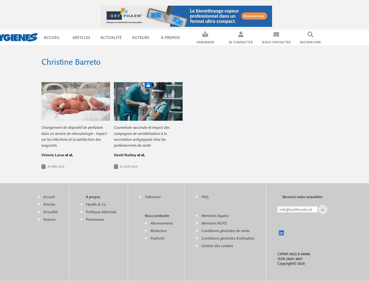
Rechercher (310, 42)
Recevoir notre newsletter (302, 196)
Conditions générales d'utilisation (228, 238)
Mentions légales (215, 215)
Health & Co (96, 204)
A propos (170, 37)
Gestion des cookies (217, 245)
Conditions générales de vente (225, 230)
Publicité (157, 238)
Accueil (52, 37)
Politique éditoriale (101, 211)
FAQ (205, 196)
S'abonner (205, 42)
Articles (49, 204)
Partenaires (95, 219)
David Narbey (125, 155)
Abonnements (162, 223)
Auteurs (140, 37)
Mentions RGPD (214, 223)
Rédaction (159, 230)
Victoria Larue (52, 155)
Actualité (111, 37)
